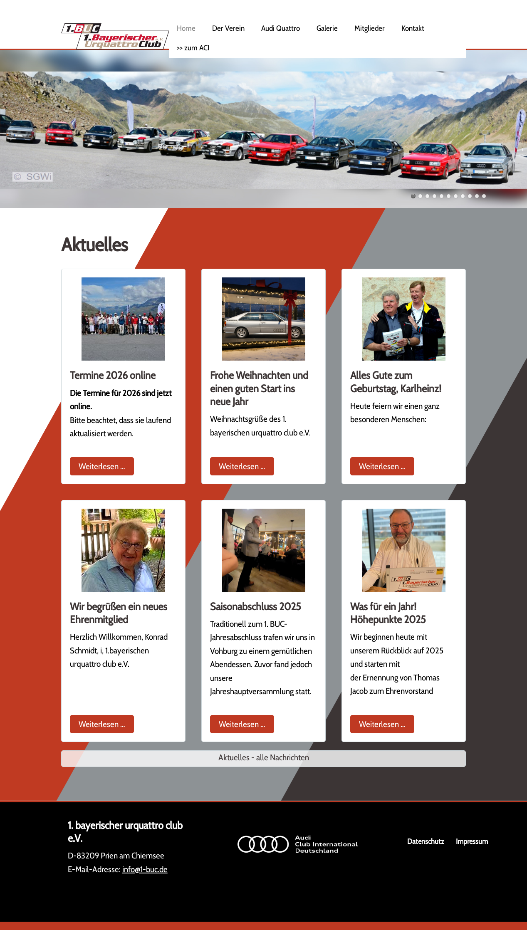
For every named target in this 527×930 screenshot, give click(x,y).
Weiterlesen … (106, 465)
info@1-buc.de (145, 869)
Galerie (327, 28)
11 (484, 196)
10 (477, 196)
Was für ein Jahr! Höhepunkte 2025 (388, 613)
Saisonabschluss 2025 (255, 606)
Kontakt (412, 28)
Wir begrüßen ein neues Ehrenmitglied (118, 613)
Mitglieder (369, 28)
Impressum (472, 841)
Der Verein (228, 28)
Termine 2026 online (113, 375)
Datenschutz (425, 841)
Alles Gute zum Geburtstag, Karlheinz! (395, 381)
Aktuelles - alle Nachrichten (263, 757)
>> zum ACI (193, 47)
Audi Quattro (280, 28)
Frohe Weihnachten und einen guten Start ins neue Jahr (259, 388)
